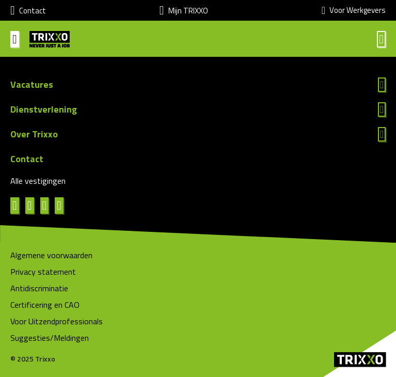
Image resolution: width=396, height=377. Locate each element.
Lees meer (198, 84)
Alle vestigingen (38, 181)
